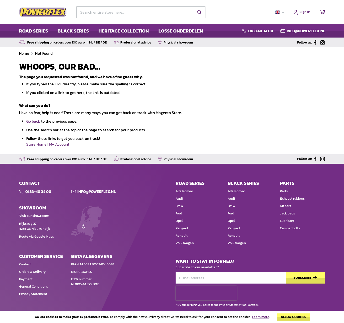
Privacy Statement (33, 293)
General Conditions (33, 286)
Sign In (305, 12)
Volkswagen (185, 243)
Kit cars (285, 205)
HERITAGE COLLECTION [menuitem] (123, 30)
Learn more (260, 316)
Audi (179, 198)
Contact (25, 264)
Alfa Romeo (184, 191)
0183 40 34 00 (260, 30)
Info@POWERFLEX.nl (96, 191)
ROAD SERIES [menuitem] (33, 30)
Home (24, 53)
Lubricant (287, 220)
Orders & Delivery (32, 271)
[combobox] (140, 12)
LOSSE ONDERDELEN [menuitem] (180, 30)
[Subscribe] (305, 278)
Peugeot (182, 228)
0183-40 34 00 (38, 191)
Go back (33, 121)
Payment (25, 279)
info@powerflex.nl (306, 30)
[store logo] (43, 12)
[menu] (111, 31)
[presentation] (206, 293)
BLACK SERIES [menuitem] (73, 30)
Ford (179, 213)
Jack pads (287, 213)
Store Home (36, 144)
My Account (59, 144)
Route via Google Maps (36, 236)
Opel (179, 220)
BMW (179, 205)
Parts (284, 191)
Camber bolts (290, 228)
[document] (172, 318)
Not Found (44, 53)
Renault (182, 235)
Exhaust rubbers (292, 198)
